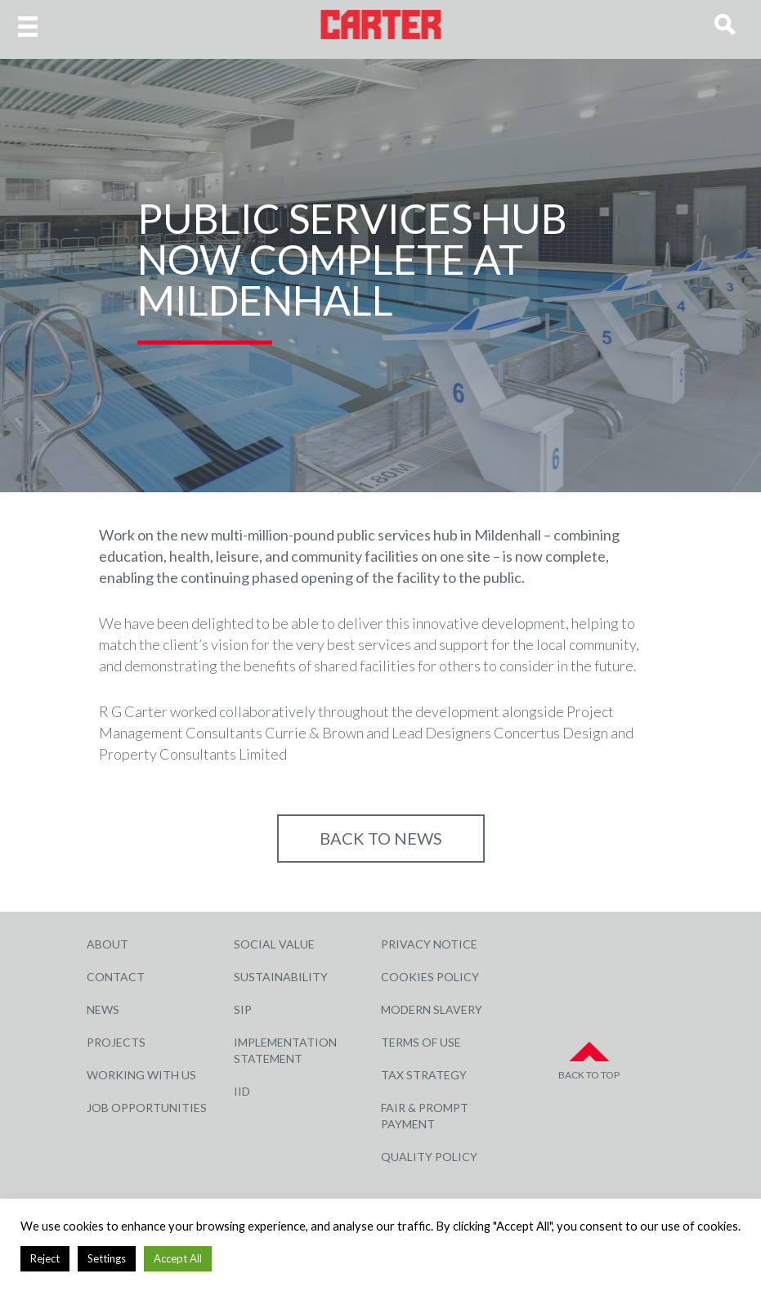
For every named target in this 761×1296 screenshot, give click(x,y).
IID (242, 1091)
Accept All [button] (178, 1258)
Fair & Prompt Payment (424, 1116)
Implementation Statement (285, 1050)
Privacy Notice (429, 944)
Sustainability (281, 977)
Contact (116, 977)
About (107, 944)
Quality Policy (429, 1157)
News (103, 1009)
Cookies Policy (430, 977)
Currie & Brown (314, 733)
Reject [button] (45, 1258)
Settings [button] (106, 1258)
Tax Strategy (424, 1075)
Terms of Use (421, 1042)
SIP (243, 1009)
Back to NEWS (381, 838)
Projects (116, 1042)
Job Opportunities (147, 1107)
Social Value (274, 944)
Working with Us (141, 1075)
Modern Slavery (431, 1009)
